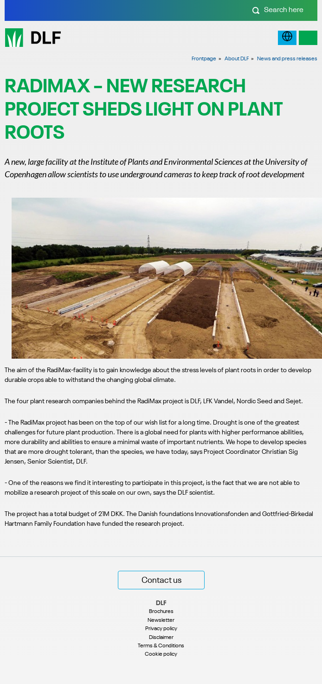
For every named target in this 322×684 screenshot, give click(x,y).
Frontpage (204, 59)
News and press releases (287, 59)
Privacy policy (161, 629)
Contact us (161, 580)
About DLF (237, 59)
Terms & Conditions (161, 646)
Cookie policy (161, 654)
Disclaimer (161, 637)
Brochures (161, 611)
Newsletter (161, 620)
